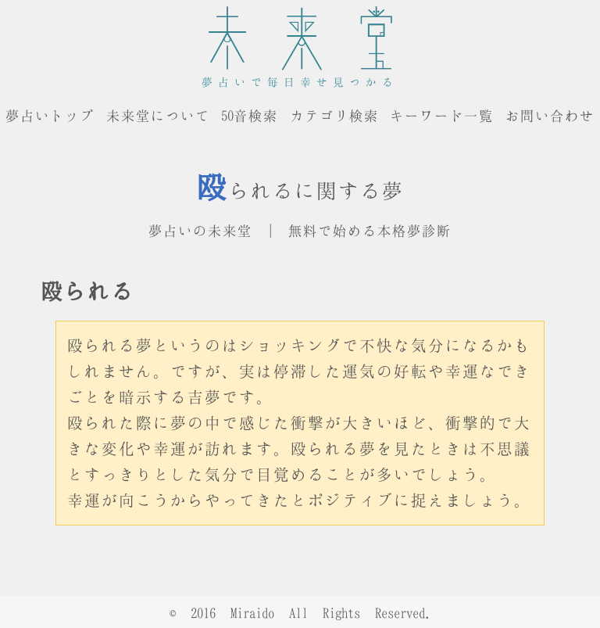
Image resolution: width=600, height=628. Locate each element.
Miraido (252, 612)
